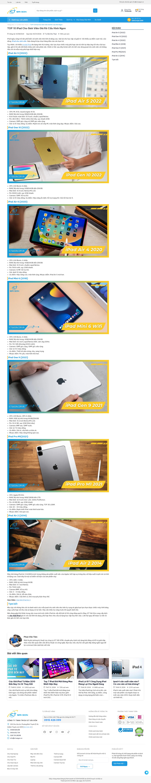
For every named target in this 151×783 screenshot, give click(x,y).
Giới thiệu (59, 20)
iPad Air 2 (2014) (118, 56)
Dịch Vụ (69, 20)
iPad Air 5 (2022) (118, 33)
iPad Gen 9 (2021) (119, 48)
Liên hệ (18, 2)
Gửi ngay (85, 766)
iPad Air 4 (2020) (118, 40)
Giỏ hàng (141, 9)
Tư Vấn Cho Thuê (22, 25)
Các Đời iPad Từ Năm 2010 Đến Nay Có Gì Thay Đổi (22, 682)
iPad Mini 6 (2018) (119, 44)
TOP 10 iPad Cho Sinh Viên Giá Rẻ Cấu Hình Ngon (46, 25)
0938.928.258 (15, 729)
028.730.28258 (15, 735)
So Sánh (98, 20)
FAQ (26, 2)
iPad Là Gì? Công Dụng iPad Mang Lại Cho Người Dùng (92, 682)
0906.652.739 (15, 732)
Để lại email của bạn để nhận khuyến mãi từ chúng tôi (91, 754)
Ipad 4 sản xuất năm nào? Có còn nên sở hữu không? (126, 682)
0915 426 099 (137, 21)
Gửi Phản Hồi (120, 763)
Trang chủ (47, 20)
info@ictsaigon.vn (16, 737)
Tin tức (9, 2)
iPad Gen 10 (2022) (119, 36)
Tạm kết (115, 60)
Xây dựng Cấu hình (83, 20)
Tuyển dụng (35, 2)
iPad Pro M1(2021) (119, 52)
